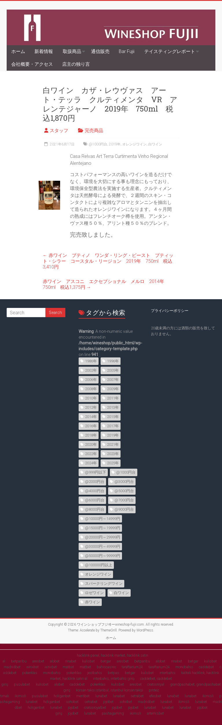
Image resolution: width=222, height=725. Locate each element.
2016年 (91, 426)
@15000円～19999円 (102, 528)
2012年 (91, 407)
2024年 (91, 463)
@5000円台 (124, 491)
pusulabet (22, 684)
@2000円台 (94, 481)
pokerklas (29, 673)
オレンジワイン (134, 144)
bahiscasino (106, 667)
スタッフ (59, 130)
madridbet (12, 667)
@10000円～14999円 (102, 518)
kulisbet (88, 661)
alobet (55, 661)
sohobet (72, 702)
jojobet (108, 702)
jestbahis (94, 673)
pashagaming (113, 713)
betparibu (19, 661)
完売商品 (94, 130)
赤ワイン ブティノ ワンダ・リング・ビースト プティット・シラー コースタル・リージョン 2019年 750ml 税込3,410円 (108, 261)
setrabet (137, 696)
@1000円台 (98, 144)
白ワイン (155, 144)
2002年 (91, 370)
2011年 (113, 398)
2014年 (91, 416)
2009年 (113, 389)
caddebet (206, 667)
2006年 (91, 379)
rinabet (70, 661)
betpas (113, 673)
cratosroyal (155, 684)
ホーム (18, 51)
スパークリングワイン (104, 583)
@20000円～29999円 (102, 537)
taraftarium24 (132, 667)
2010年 (91, 398)
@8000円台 (94, 509)
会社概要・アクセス (32, 64)
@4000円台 (94, 491)
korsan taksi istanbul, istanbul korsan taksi (109, 690)
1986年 (91, 361)
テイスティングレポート (169, 51)
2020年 (91, 444)
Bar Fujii (126, 51)
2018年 (91, 435)
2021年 (113, 444)
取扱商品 (72, 51)
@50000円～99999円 (102, 556)
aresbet (38, 661)
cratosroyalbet (95, 707)
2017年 (113, 426)
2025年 (113, 463)
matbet (68, 667)
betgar (106, 661)
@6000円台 (94, 500)
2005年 (113, 370)
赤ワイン (92, 602)
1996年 (113, 361)
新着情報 (43, 51)
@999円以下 (95, 472)
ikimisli (20, 696)
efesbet (155, 696)
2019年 (115, 144)
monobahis (184, 667)
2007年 (113, 379)
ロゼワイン (94, 593)
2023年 (113, 454)
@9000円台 (124, 509)
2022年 (91, 454)
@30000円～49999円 (102, 546)
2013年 (113, 407)
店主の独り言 (76, 64)
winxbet (32, 667)
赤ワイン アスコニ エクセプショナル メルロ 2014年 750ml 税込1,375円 (106, 284)
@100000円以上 (98, 565)
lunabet (101, 696)
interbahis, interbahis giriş (113, 678)
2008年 (91, 389)
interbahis (167, 673)
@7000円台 (124, 500)
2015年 (113, 416)
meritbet (83, 696)
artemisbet (155, 713)
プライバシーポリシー (169, 310)
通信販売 (100, 51)
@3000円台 (124, 481)
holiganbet (62, 696)
